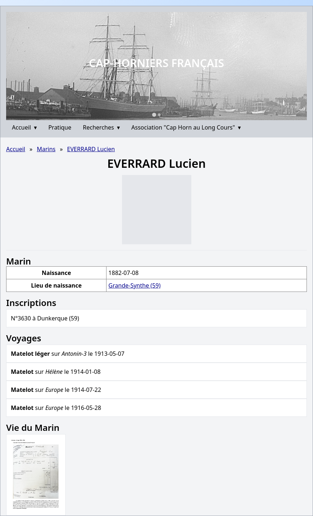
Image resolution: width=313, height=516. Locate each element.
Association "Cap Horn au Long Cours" (186, 127)
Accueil (24, 127)
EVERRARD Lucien (91, 149)
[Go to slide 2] (159, 114)
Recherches (101, 127)
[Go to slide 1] (154, 115)
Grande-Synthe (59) (134, 285)
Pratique (59, 127)
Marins (46, 149)
